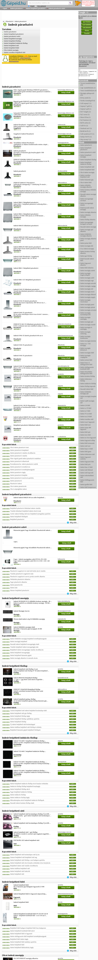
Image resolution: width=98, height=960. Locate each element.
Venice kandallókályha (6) (88, 90)
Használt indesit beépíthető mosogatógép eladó (24, 644)
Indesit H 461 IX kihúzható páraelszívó (26, 289)
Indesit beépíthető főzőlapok (19, 516)
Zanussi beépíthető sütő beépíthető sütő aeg (23, 857)
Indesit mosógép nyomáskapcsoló (85, 313)
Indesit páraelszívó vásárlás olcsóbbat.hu (22, 453)
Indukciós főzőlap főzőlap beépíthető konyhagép (25, 786)
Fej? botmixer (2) (85, 120)
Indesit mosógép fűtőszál (88, 294)
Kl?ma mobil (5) (85, 98)
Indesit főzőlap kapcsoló (87, 386)
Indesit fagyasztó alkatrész (85, 264)
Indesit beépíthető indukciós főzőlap (16, 43)
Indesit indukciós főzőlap (18, 795)
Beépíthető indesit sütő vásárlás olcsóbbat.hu (24, 866)
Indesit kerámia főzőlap (87, 376)
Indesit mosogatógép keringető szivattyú (86, 223)
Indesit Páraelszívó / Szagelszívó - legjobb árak (29, 124)
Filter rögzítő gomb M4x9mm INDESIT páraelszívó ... (31, 90)
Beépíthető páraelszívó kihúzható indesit (27, 425)
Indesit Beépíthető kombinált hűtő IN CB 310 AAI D (31, 914)
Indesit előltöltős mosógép (85, 216)
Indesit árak (13, 587)
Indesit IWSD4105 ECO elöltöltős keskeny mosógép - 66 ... (33, 601)
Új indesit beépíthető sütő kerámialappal (22, 724)
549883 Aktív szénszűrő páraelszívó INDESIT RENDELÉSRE (34, 437)
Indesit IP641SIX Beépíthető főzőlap (25, 678)
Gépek (5, 8)
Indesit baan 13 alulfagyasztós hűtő (86, 363)
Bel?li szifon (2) (85, 123)
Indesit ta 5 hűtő (85, 411)
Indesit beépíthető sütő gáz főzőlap (21, 713)
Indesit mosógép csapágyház (85, 356)
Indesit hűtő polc (85, 464)
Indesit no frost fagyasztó (88, 437)
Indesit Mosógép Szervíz (21, 611)
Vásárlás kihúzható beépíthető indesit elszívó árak (25, 511)
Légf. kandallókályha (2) (88, 88)
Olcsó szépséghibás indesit (18, 489)
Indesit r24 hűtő (85, 405)
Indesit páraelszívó (16, 8)
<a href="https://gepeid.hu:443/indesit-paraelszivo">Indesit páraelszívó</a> (87, 74)
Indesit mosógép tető (86, 289)
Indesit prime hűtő (86, 243)
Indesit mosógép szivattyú (88, 310)
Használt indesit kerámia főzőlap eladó (22, 803)
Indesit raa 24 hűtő (86, 416)
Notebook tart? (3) (86, 128)
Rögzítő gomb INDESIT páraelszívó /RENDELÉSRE (31, 101)
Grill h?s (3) (84, 125)
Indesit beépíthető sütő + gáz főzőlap (25, 832)
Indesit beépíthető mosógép (13, 38)
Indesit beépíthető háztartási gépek (21, 655)
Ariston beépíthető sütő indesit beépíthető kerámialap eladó (28, 710)
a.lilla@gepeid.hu (25, 58)
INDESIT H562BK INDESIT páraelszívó (27, 159)
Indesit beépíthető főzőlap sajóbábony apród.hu (24, 719)
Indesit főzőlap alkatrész (87, 219)
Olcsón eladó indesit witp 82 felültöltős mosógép (29, 619)
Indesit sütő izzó (85, 446)
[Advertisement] (37, 15)
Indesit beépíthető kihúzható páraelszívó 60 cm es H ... (31, 191)
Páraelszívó (9, 21)
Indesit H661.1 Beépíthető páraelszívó (26, 202)
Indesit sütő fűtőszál (86, 470)
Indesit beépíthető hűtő (11, 48)
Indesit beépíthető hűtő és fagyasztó (21, 933)
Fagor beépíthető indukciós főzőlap (21, 792)
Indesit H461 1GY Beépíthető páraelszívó (27, 280)
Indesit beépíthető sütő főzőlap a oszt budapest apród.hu (27, 860)
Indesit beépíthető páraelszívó (35, 8)
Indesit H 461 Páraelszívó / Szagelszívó (26, 256)
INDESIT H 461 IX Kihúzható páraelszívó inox (29, 324)
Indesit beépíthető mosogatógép (20, 652)
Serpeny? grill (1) (85, 109)
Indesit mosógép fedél (87, 353)
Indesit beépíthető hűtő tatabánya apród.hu (23, 942)
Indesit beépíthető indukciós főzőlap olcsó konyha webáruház (29, 783)
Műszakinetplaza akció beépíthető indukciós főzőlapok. (27, 800)
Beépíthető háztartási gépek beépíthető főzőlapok (25, 730)
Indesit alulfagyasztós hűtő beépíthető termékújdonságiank (28, 936)
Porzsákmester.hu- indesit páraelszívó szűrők (24, 464)
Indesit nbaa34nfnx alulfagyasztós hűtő (86, 372)
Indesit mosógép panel (87, 304)
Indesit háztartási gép (86, 180)
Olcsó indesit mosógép (11, 50)
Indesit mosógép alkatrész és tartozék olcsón (24, 658)
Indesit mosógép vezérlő (87, 324)
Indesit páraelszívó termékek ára (20, 467)
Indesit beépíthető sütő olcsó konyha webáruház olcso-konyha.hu (30, 863)
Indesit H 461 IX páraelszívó (23, 312)
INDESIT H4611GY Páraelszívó (24, 183)
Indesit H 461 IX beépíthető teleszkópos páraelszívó (30, 366)
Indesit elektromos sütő (87, 454)
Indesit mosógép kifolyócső (85, 349)
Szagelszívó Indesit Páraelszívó (24, 134)
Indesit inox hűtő (85, 435)
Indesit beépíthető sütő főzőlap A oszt (26, 669)
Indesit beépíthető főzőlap (12, 41)
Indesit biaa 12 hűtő (86, 467)
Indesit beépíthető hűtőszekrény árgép (22, 947)
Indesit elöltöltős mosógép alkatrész (86, 186)
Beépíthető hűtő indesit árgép (19, 939)
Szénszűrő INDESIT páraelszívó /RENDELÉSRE (30, 113)
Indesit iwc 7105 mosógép (85, 344)
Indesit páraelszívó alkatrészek (19, 461)
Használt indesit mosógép (88, 227)
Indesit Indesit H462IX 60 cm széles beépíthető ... (30, 417)
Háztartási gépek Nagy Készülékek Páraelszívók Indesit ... (33, 530)
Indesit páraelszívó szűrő (57, 8)
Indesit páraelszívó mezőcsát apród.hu (22, 478)
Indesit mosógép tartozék (88, 283)
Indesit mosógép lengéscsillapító (85, 274)
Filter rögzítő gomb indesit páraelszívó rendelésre (25, 458)
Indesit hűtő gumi (85, 451)
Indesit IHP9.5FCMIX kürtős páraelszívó (27, 237)
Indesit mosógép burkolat (88, 341)
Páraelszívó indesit (16, 483)
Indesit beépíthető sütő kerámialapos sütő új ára (24, 854)
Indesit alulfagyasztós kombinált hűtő (87, 368)
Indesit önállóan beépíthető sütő (20, 868)
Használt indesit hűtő (86, 389)
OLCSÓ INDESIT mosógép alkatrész (26, 958)
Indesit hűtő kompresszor (88, 487)
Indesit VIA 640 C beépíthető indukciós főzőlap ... (30, 741)
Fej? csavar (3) (84, 114)
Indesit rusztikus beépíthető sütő (14, 52)
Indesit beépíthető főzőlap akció (20, 789)
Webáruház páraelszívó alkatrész (20, 579)
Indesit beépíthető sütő (11, 45)
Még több (73, 523)
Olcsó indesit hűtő (85, 182)
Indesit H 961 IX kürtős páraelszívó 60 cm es (28, 335)
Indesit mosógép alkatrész (88, 212)
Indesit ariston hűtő (86, 360)
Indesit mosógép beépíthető (18, 641)
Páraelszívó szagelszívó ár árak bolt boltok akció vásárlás (27, 571)
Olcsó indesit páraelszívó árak (19, 447)
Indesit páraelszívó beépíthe (18, 475)
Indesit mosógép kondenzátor (85, 337)
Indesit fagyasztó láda (87, 461)
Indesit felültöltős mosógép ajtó (85, 392)
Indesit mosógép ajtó (86, 322)
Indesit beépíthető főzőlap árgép (20, 716)
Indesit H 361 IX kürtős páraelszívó (25, 301)
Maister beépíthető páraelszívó (19, 590)
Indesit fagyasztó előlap (87, 440)
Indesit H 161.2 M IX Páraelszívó (24, 405)
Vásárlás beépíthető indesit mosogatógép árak (24, 647)
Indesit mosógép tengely (87, 297)
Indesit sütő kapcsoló (86, 473)
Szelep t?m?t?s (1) (86, 137)
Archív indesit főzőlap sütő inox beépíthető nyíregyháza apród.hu (30, 514)
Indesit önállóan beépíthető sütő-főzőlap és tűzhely (26, 727)
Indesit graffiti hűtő (86, 484)
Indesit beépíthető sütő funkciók (20, 871)
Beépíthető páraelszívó (17, 519)
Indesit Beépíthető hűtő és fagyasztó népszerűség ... (30, 894)
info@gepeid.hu (14, 61)
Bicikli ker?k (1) (85, 131)
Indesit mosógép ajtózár (87, 307)
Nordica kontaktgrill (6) (87, 100)
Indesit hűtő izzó (85, 425)
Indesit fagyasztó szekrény (85, 458)
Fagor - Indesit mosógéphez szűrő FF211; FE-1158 (30, 559)
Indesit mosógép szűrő (87, 278)
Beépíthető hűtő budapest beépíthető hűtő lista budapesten (28, 928)
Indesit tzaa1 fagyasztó (87, 422)
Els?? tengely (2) (85, 112)
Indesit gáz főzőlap (86, 256)
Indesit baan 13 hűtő (86, 449)
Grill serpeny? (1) (85, 103)
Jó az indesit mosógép (87, 249)
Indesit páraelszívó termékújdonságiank (22, 469)
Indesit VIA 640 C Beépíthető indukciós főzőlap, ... (30, 762)
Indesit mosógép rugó (87, 280)
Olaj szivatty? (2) (85, 139)
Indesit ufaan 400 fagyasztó (85, 428)
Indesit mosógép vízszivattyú (85, 301)
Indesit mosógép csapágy (88, 286)
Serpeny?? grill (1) (86, 106)
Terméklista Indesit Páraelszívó (24, 143)
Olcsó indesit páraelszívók (18, 486)
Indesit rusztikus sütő (86, 419)
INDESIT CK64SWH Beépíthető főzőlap (27, 689)
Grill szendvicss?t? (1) (87, 134)
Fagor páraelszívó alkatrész (18, 582)
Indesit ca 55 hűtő (85, 408)
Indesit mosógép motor (87, 292)
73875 (15, 542)
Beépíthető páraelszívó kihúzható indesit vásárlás (25, 508)
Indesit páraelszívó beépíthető (19, 450)
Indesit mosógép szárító (87, 270)
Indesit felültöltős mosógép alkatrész (86, 235)
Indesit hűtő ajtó (85, 432)
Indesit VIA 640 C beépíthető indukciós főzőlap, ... (30, 770)
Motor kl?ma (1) (85, 117)
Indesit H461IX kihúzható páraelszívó (26, 225)
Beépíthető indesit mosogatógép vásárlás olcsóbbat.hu (26, 650)
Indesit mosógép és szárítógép (86, 328)
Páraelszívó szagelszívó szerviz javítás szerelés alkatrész (27, 576)
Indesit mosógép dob (86, 246)
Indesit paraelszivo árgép (18, 472)
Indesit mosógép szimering (85, 332)
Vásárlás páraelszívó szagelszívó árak (21, 574)
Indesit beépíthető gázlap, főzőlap (24, 699)
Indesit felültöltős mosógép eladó (24, 627)
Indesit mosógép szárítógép (85, 318)
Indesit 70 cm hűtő (86, 414)
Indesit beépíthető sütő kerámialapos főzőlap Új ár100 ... (32, 814)
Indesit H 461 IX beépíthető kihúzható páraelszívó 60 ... (32, 374)
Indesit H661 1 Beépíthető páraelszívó (26, 268)
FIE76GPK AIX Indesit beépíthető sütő (26, 840)
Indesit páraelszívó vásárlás (18, 456)
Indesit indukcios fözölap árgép (19, 797)
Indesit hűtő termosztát (87, 443)
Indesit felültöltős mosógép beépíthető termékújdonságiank (28, 639)
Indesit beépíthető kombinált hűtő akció (22, 931)
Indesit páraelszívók (16, 585)
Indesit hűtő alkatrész (86, 268)
